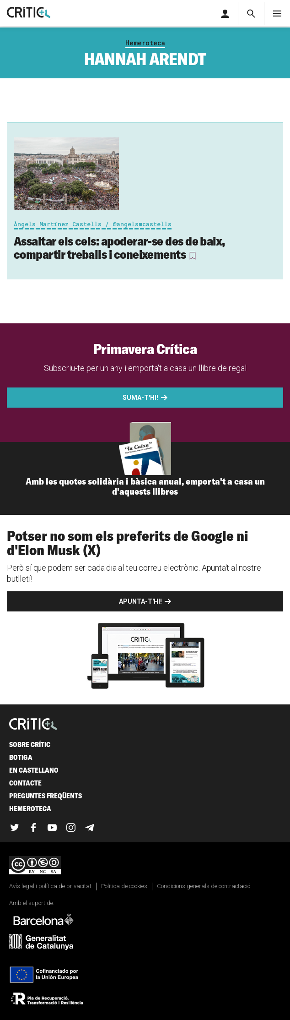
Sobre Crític (29, 744)
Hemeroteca (145, 42)
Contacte (25, 783)
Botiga (20, 757)
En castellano (34, 770)
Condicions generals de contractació (203, 886)
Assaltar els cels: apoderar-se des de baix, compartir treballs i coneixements (119, 247)
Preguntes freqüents (45, 795)
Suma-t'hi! (140, 397)
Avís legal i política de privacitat (50, 886)
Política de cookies (124, 886)
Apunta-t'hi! (140, 601)
